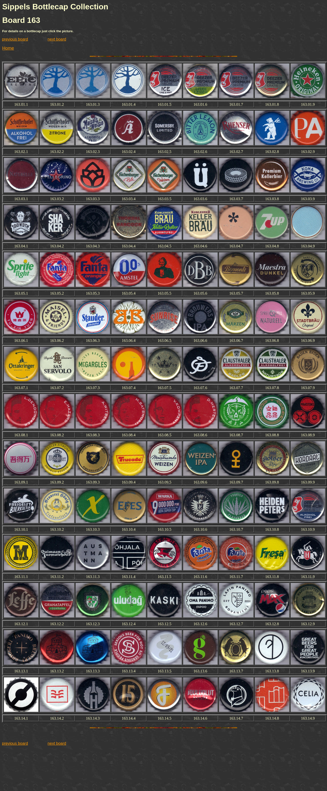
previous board (15, 39)
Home (8, 48)
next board (57, 39)
